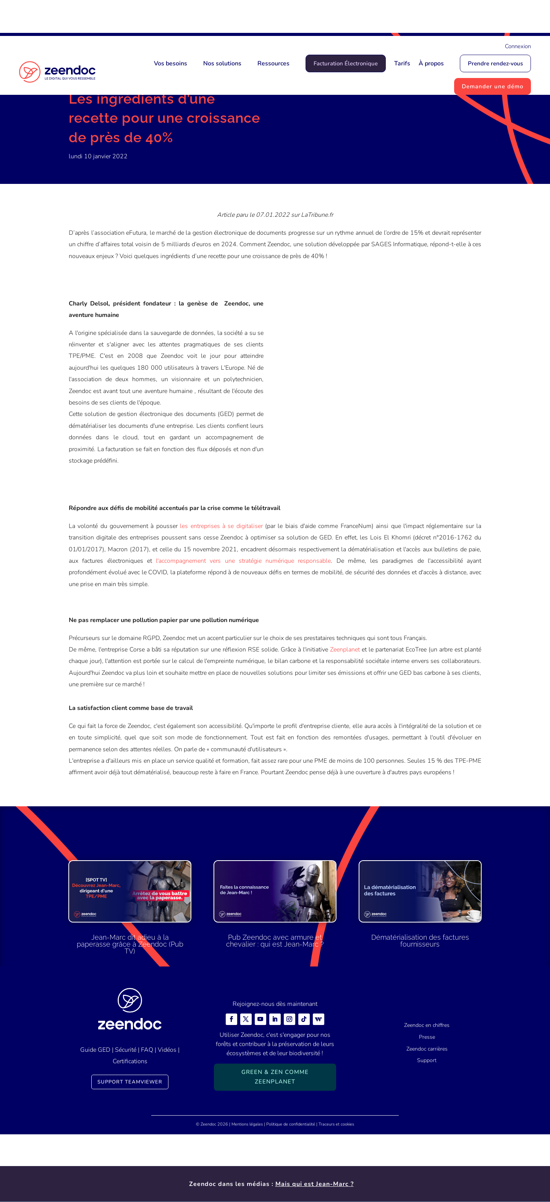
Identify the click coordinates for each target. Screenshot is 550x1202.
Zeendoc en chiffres (427, 1092)
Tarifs (402, 63)
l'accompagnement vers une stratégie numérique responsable (243, 628)
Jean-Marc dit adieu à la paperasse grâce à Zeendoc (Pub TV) (130, 1011)
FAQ (147, 1117)
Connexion (518, 46)
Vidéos (167, 1117)
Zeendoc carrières (427, 1116)
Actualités (107, 124)
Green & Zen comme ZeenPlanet (275, 1144)
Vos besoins (170, 63)
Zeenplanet (345, 717)
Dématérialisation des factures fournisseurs (420, 1008)
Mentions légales (247, 1192)
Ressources (273, 63)
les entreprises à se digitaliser (221, 593)
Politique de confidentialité (290, 1192)
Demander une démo (492, 86)
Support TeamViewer (129, 1149)
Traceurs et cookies (336, 1192)
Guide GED (95, 1117)
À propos (431, 63)
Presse (427, 1104)
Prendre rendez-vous (495, 63)
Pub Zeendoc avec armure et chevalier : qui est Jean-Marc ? (275, 1008)
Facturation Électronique (346, 63)
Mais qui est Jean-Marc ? (314, 18)
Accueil (79, 124)
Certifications (130, 1128)
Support (427, 1128)
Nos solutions (222, 63)
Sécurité (125, 1117)
